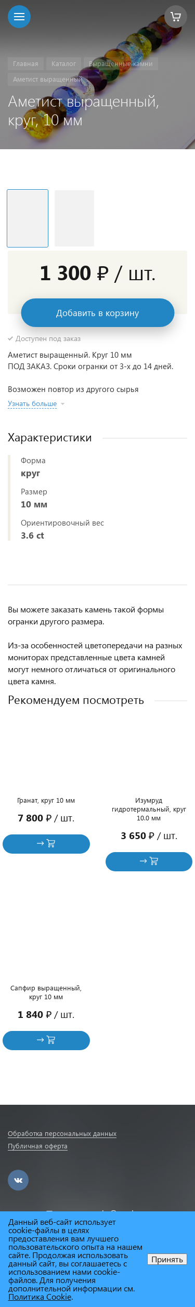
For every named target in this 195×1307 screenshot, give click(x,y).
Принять (167, 1258)
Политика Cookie (39, 1296)
